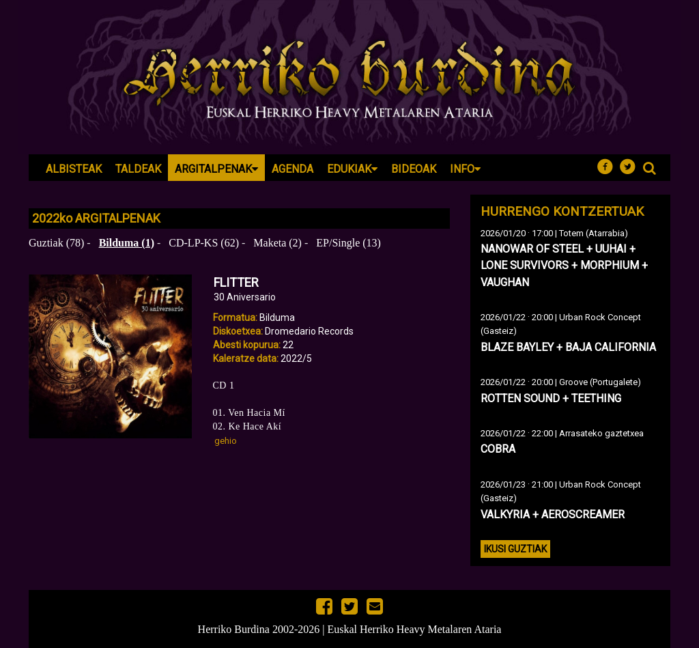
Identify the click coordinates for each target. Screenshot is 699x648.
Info (465, 169)
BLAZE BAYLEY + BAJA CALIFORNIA (568, 347)
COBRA (498, 448)
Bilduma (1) (126, 243)
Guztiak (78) (56, 243)
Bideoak (413, 169)
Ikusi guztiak (515, 549)
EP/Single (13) (348, 243)
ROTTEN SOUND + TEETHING (551, 398)
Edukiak (352, 169)
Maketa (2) (277, 243)
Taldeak (138, 169)
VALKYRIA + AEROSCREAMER (553, 514)
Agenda (292, 169)
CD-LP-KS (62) (204, 243)
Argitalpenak (216, 169)
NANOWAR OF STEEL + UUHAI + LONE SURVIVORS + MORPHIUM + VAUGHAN (564, 265)
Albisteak (74, 169)
